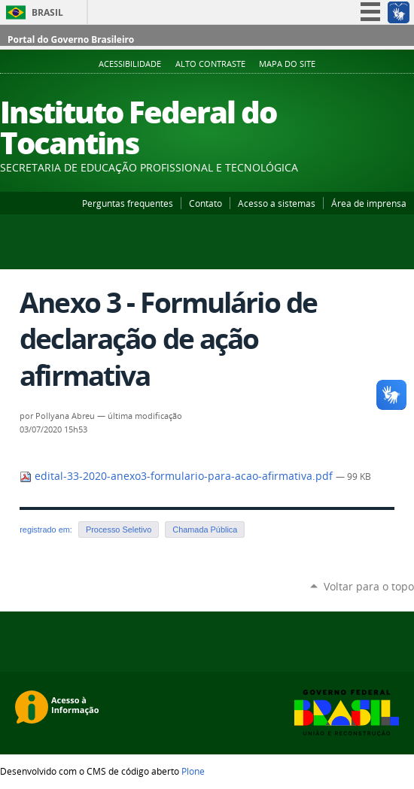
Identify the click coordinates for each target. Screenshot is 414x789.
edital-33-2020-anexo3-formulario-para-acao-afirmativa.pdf (178, 476)
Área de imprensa (368, 203)
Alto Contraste (210, 64)
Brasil (47, 12)
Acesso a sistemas (276, 203)
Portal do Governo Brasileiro (71, 39)
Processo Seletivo (118, 529)
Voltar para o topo (369, 586)
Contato (205, 203)
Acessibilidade (130, 64)
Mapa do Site (287, 64)
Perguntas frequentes (127, 203)
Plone (193, 771)
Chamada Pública (204, 529)
